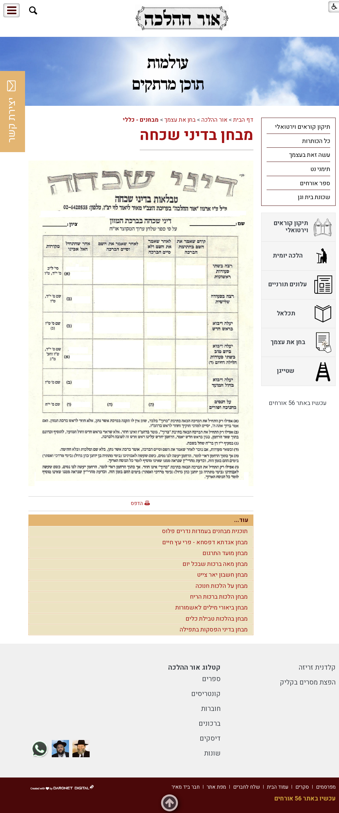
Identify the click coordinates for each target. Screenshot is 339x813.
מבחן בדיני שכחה (196, 135)
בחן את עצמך (180, 120)
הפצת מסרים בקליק (308, 682)
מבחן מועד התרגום (225, 553)
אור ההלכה (214, 120)
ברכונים (210, 723)
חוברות (211, 709)
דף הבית (243, 120)
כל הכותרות (316, 141)
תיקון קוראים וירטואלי (302, 126)
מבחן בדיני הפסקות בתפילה (214, 629)
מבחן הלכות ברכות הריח (219, 596)
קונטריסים (206, 694)
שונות (212, 753)
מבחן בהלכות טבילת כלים (216, 618)
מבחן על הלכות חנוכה (222, 586)
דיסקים (210, 738)
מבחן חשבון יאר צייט (222, 574)
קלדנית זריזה (317, 667)
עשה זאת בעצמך (309, 155)
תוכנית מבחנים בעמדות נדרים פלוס (205, 531)
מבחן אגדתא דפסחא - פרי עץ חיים (205, 542)
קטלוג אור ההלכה (194, 667)
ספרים (211, 679)
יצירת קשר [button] (11, 111)
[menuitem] (298, 127)
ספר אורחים (315, 183)
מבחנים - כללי (141, 120)
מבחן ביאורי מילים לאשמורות (211, 607)
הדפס (137, 503)
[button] (33, 10)
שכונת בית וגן (314, 197)
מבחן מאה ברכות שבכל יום (215, 564)
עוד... (241, 520)
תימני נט (320, 169)
